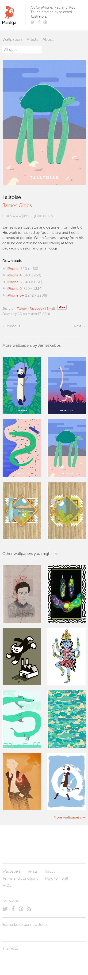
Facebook (37, 308)
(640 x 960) (24, 275)
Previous (13, 326)
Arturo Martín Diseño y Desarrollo (27, 960)
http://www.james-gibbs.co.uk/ (28, 216)
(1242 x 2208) (27, 296)
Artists (32, 39)
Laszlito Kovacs (10, 960)
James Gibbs (17, 205)
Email (51, 308)
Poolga (14, 15)
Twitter (22, 308)
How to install (56, 879)
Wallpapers (12, 39)
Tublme (46, 960)
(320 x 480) (22, 269)
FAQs (6, 886)
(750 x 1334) (24, 289)
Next (77, 326)
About (48, 39)
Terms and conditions (20, 879)
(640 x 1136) (24, 282)
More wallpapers (67, 817)
